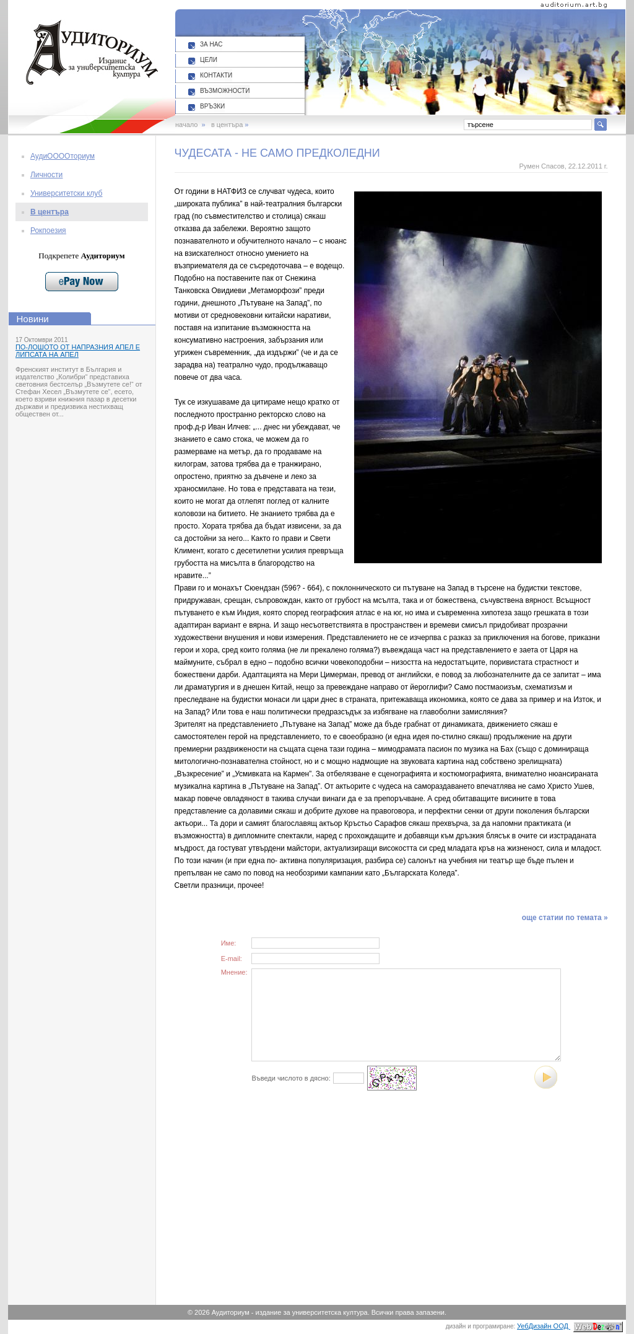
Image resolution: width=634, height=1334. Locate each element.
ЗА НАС (211, 44)
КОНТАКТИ (216, 75)
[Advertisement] (295, 1209)
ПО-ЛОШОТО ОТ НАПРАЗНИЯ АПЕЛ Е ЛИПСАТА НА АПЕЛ (77, 350)
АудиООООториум (62, 156)
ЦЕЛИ (208, 59)
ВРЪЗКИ (212, 106)
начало (186, 124)
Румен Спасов (541, 166)
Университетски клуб (66, 193)
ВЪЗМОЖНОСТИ (225, 90)
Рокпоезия (48, 230)
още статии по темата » (565, 917)
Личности (46, 174)
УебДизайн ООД (570, 1326)
